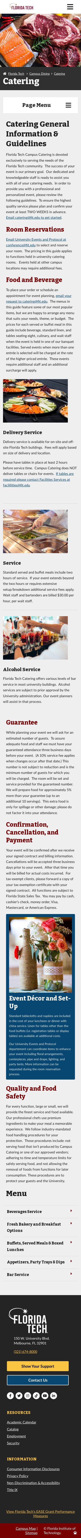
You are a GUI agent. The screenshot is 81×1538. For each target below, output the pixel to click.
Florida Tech (16, 73)
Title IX (12, 1490)
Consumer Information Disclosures (33, 1469)
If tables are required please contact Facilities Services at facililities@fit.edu (38, 479)
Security (13, 1443)
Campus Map (26, 1528)
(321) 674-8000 (25, 1351)
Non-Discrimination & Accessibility (33, 1483)
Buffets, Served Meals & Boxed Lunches (40, 1246)
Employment (16, 1436)
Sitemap (31, 1533)
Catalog (13, 1429)
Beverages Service (40, 1211)
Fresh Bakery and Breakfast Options (40, 1227)
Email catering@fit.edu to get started (33, 217)
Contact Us (38, 1380)
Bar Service (40, 1274)
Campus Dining (39, 73)
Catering (59, 73)
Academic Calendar (21, 1422)
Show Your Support (37, 1366)
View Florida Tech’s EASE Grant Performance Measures (40, 1513)
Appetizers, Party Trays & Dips (40, 1261)
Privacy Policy (17, 1476)
